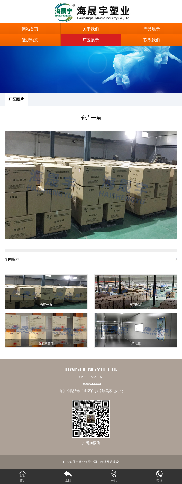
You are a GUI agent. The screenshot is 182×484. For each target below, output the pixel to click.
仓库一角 (91, 117)
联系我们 (151, 40)
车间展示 (12, 259)
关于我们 (91, 29)
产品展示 (151, 29)
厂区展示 (91, 40)
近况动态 (30, 40)
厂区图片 (16, 99)
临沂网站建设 (109, 462)
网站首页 (30, 29)
